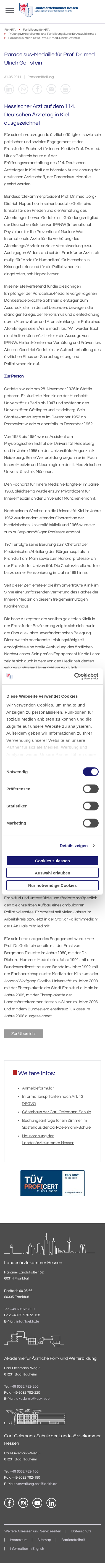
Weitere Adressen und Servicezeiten (32, 1531)
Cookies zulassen (52, 860)
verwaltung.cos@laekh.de (36, 1484)
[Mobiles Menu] (9, 9)
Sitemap (44, 1540)
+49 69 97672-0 (22, 1309)
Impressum (18, 1540)
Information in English (27, 1549)
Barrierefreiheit (73, 1540)
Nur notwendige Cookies (52, 885)
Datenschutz (81, 1531)
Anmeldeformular (38, 1088)
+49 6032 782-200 (24, 1386)
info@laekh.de (27, 1321)
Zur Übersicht (23, 1034)
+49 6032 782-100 (24, 1471)
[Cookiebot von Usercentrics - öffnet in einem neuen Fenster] (75, 676)
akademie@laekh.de (32, 1399)
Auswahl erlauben (52, 873)
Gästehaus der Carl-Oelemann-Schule (56, 1112)
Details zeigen (74, 845)
